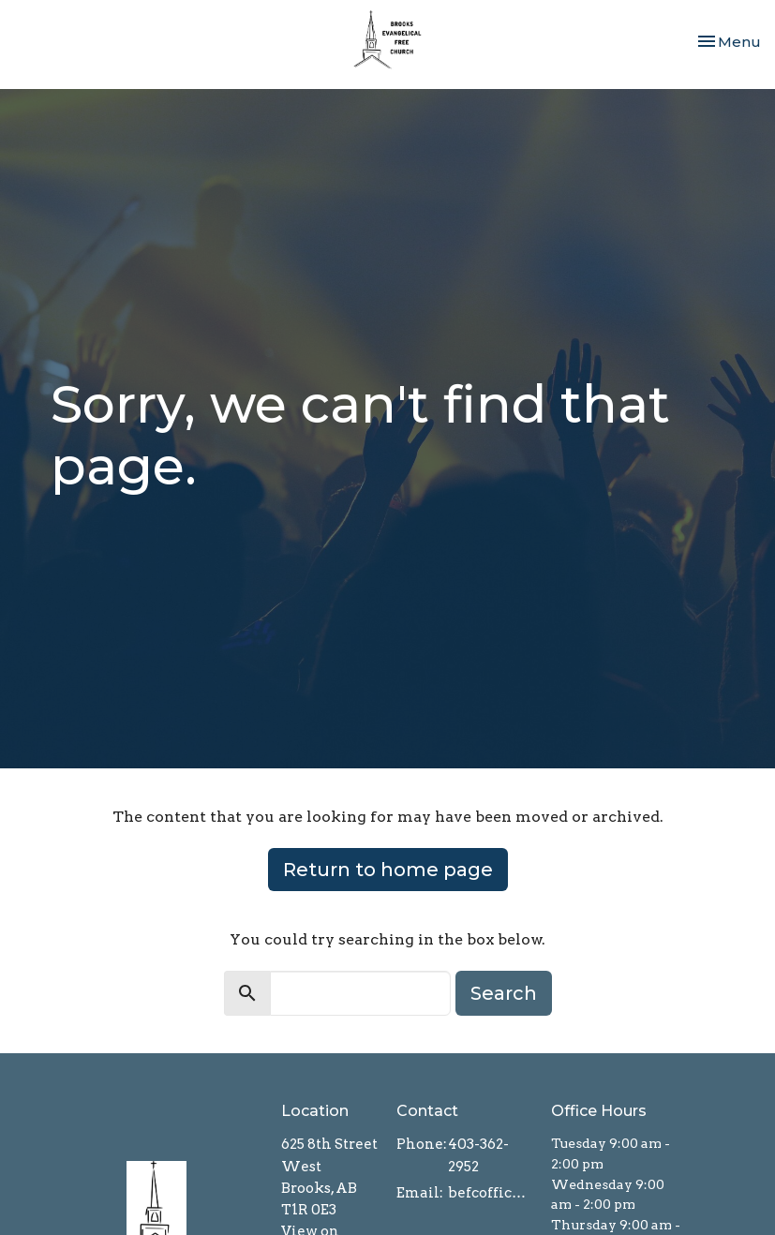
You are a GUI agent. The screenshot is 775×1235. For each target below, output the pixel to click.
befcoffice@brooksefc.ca (489, 1192)
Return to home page (388, 869)
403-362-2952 (478, 1155)
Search (503, 993)
